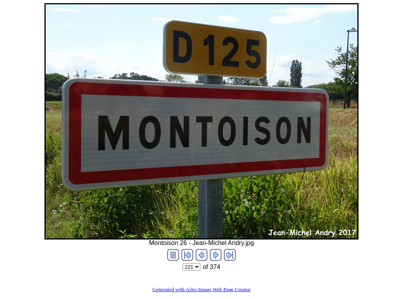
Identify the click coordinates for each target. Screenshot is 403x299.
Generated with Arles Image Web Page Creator (201, 289)
